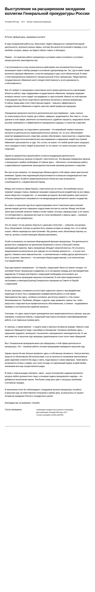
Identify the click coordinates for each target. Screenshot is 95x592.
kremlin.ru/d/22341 (57, 415)
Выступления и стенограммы (63, 410)
